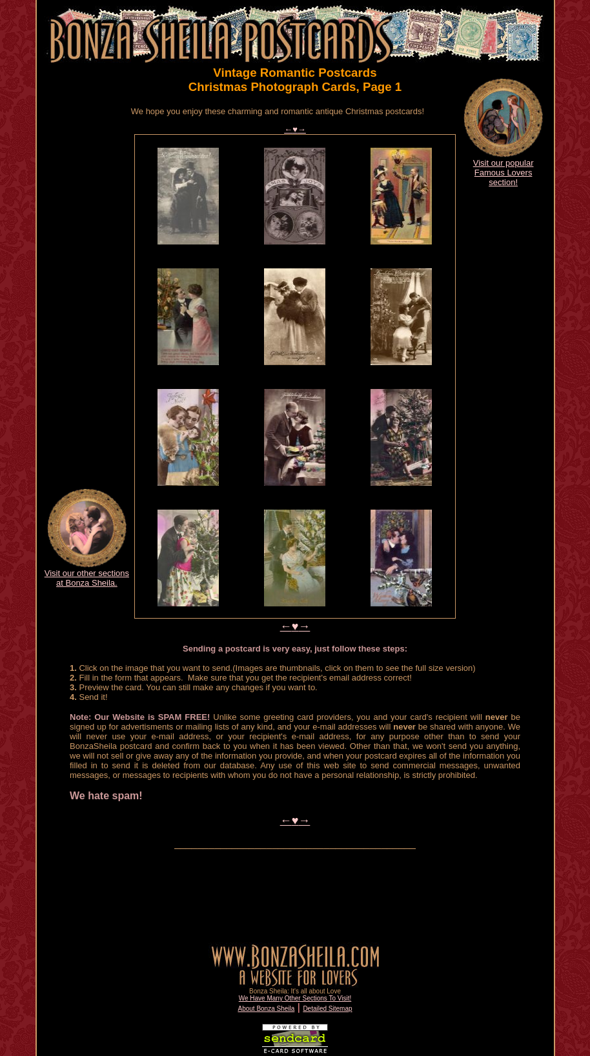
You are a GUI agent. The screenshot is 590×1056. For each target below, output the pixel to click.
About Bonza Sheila (266, 1008)
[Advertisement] (86, 282)
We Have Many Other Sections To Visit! (295, 998)
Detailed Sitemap (327, 1008)
